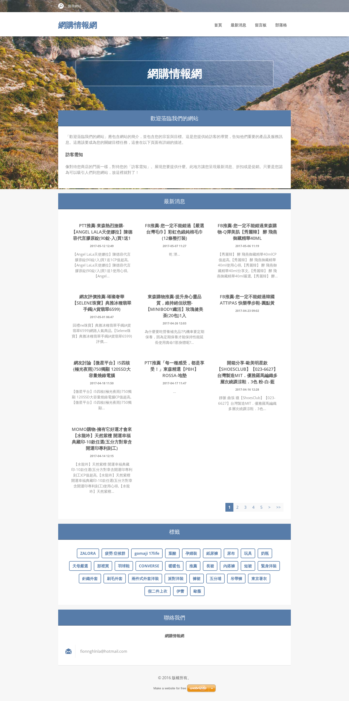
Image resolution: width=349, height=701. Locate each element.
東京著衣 (259, 578)
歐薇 (197, 591)
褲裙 (196, 578)
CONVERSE (149, 566)
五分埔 (215, 578)
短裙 (248, 566)
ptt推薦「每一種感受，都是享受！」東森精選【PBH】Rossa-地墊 (174, 369)
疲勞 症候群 (115, 553)
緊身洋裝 (269, 566)
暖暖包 (174, 566)
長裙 (210, 566)
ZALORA (88, 553)
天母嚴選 (80, 566)
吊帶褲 (236, 578)
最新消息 (238, 25)
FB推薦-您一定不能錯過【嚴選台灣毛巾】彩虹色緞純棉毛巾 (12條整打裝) (174, 232)
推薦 (193, 566)
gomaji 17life (147, 553)
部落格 (281, 25)
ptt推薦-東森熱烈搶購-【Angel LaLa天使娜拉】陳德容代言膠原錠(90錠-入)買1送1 (101, 232)
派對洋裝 (175, 578)
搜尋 (61, 5)
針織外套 (90, 578)
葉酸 (172, 553)
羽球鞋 (124, 566)
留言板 (261, 25)
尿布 (231, 553)
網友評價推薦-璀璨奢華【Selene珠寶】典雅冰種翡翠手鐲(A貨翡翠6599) (101, 303)
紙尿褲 (212, 553)
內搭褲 (229, 566)
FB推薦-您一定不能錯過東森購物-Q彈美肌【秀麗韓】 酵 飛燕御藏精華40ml (247, 232)
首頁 (218, 25)
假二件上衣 (157, 591)
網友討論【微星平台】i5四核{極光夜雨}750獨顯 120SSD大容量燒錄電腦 (102, 369)
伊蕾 (180, 591)
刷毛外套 (114, 578)
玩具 (248, 553)
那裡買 (103, 566)
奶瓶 (265, 553)
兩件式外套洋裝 (145, 578)
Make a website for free (169, 688)
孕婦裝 (191, 553)
